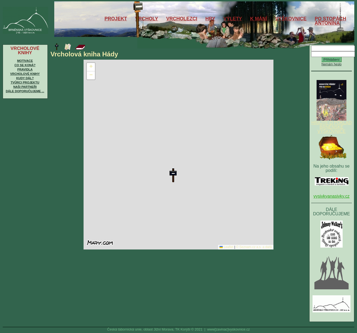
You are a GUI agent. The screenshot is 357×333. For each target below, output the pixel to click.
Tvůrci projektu (25, 82)
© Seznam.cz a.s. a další (254, 247)
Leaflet (226, 247)
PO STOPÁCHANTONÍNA (330, 21)
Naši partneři (25, 86)
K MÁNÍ (258, 18)
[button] (173, 175)
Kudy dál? (25, 78)
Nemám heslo (331, 64)
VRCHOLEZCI (181, 18)
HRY (210, 18)
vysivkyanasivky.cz (331, 196)
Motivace (25, 60)
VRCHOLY (146, 18)
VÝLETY (233, 18)
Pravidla (25, 69)
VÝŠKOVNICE (291, 18)
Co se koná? (25, 65)
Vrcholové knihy (25, 73)
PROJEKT (115, 18)
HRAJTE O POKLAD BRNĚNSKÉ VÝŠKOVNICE (331, 125)
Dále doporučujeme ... (25, 91)
